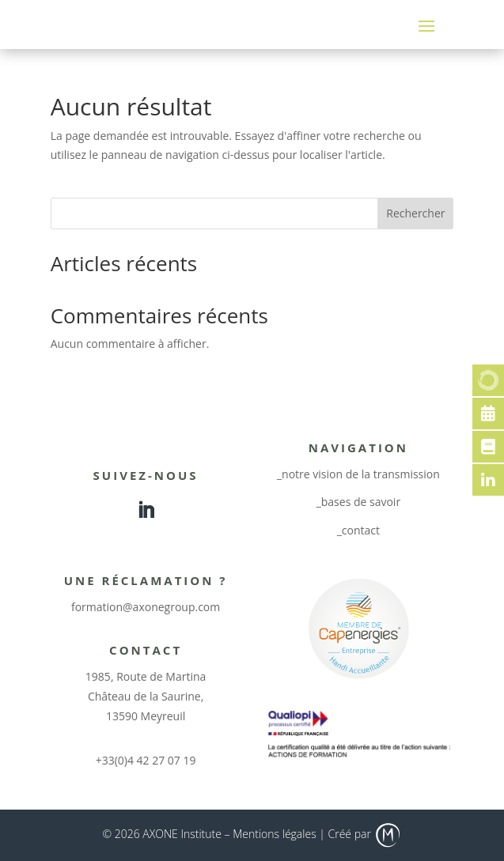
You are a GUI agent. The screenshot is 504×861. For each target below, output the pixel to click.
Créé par (365, 833)
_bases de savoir (358, 501)
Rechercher (415, 213)
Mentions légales (274, 833)
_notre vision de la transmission (358, 473)
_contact (358, 530)
